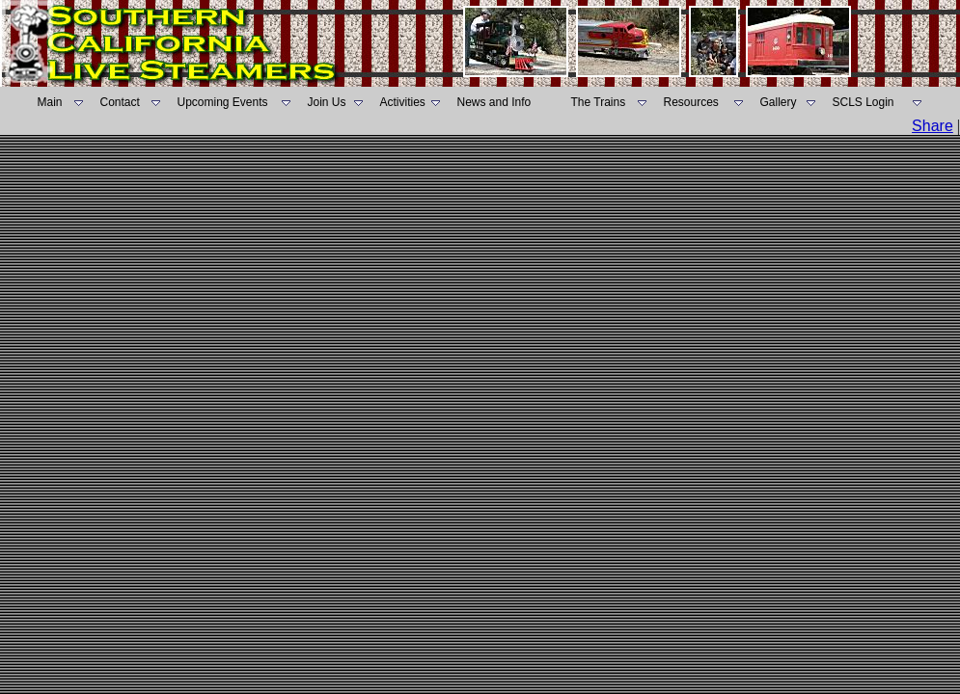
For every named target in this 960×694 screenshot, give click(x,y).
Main (50, 102)
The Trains (598, 102)
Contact (120, 102)
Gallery (778, 102)
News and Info (494, 102)
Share (932, 126)
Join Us (327, 102)
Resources (691, 102)
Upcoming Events (223, 102)
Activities (402, 102)
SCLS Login (863, 102)
